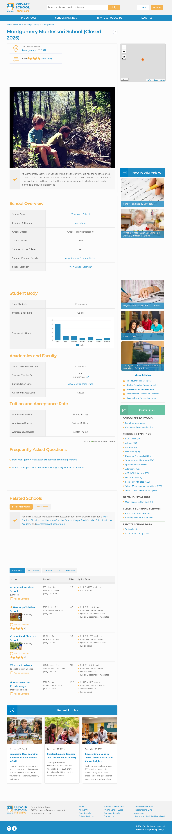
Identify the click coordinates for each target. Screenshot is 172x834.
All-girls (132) (131, 443)
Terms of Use (142, 829)
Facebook (14, 828)
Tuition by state (132, 529)
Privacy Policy (157, 829)
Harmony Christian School (58, 520)
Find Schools (85, 813)
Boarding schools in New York (139, 517)
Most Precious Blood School (22, 589)
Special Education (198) (136, 464)
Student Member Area (114, 806)
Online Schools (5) (133, 477)
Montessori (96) (132, 451)
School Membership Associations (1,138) (143, 486)
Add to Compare (21, 599)
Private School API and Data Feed (149, 816)
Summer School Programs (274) (139, 460)
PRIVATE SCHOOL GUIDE (109, 18)
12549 (43, 50)
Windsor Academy (21, 665)
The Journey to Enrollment (139, 381)
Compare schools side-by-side (139, 427)
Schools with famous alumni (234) (141, 490)
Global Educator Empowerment (141, 385)
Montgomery (29, 50)
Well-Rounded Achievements (140, 389)
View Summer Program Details (80, 258)
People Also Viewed (21, 507)
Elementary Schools (52, 570)
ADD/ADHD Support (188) (137, 473)
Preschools (70, 570)
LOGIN (143, 7)
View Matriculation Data (80, 384)
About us (83, 810)
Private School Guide (113, 810)
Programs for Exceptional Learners (143, 394)
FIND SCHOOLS (28, 18)
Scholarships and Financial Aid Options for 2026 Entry (61, 756)
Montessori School (80, 214)
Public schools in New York (137, 513)
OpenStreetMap (159, 80)
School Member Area (143, 806)
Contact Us (109, 816)
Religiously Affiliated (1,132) (137, 482)
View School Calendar (80, 267)
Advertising (138, 813)
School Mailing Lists (142, 810)
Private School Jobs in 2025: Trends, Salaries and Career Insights (99, 757)
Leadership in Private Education (141, 398)
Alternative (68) (132, 469)
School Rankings (86, 816)
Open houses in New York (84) (139, 502)
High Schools (33, 570)
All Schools (17, 570)
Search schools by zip (135, 423)
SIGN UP (157, 7)
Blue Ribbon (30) (132, 439)
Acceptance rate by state (136, 533)
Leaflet (149, 80)
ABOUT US (146, 18)
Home (81, 806)
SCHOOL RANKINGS (66, 18)
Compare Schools (112, 813)
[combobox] (76, 7)
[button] (142, 60)
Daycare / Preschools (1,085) (138, 456)
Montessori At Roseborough (50, 524)
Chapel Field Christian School (88, 520)
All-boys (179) (131, 447)
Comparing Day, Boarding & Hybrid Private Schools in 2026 (24, 757)
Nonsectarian (80, 223)
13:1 (87, 377)
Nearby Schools (42, 507)
